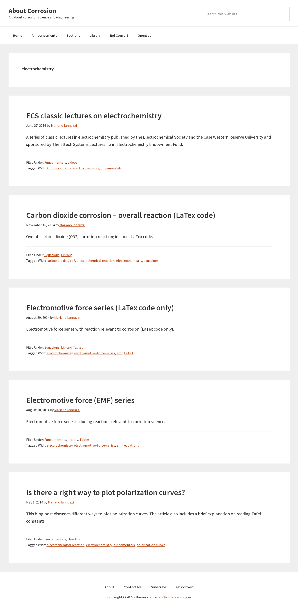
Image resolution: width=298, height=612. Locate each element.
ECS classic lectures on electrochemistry (94, 116)
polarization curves (150, 545)
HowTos (74, 539)
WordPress (171, 597)
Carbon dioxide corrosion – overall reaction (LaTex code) (120, 215)
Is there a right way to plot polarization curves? (105, 492)
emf (120, 353)
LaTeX (128, 353)
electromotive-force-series (94, 353)
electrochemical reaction (96, 260)
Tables (78, 347)
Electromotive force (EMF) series (80, 400)
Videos (72, 162)
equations (151, 260)
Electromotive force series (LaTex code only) (100, 308)
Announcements (59, 168)
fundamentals (111, 168)
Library (66, 255)
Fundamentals (55, 162)
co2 (72, 260)
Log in (186, 597)
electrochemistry (86, 168)
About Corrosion (32, 10)
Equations (52, 255)
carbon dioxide (57, 260)
